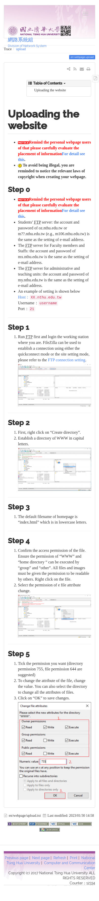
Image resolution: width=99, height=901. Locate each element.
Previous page (16, 858)
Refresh (59, 858)
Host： (24, 297)
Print (73, 858)
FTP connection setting (66, 360)
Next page (41, 858)
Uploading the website (50, 90)
